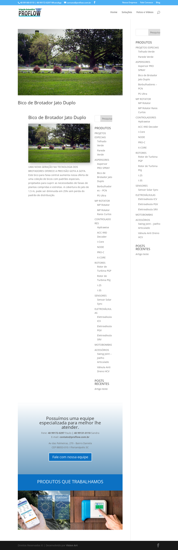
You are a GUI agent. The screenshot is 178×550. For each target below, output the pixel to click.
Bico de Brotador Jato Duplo (47, 103)
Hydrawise (103, 227)
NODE (100, 247)
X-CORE (101, 257)
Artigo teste (101, 388)
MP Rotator (103, 204)
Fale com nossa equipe (70, 457)
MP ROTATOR (102, 200)
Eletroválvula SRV (148, 209)
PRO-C (100, 252)
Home (113, 12)
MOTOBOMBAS (103, 344)
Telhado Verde (146, 51)
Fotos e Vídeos (144, 12)
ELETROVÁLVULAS (145, 195)
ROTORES (100, 262)
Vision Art (72, 545)
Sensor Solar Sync (148, 189)
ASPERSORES (102, 159)
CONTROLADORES (146, 117)
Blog (158, 3)
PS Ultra (101, 195)
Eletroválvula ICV (147, 199)
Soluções (127, 12)
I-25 (99, 285)
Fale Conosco (146, 3)
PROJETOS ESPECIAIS (147, 47)
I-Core (100, 241)
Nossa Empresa (129, 3)
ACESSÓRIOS (102, 350)
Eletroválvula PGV (148, 204)
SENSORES (101, 295)
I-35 (99, 290)
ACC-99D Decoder (148, 126)
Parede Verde (145, 56)
